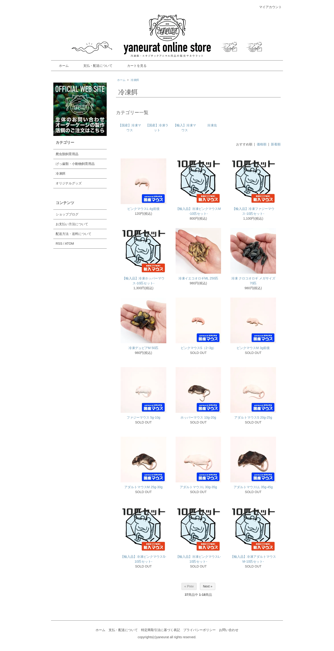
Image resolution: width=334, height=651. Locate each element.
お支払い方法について (72, 224)
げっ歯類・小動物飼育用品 (75, 164)
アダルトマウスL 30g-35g (198, 487)
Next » (207, 586)
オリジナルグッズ (69, 183)
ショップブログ (67, 214)
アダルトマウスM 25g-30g (143, 487)
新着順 (276, 144)
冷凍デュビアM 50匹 (143, 348)
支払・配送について (94, 65)
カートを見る (133, 65)
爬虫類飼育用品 (67, 154)
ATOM (69, 243)
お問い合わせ (228, 630)
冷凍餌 (135, 80)
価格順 (262, 144)
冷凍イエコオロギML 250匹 (198, 278)
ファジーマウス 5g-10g (143, 417)
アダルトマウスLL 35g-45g (253, 487)
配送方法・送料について (73, 234)
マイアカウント (268, 7)
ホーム (60, 65)
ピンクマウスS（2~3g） (198, 348)
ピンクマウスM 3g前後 (253, 348)
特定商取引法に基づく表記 (160, 630)
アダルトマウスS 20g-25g (253, 417)
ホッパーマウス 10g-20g (198, 417)
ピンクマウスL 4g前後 (143, 209)
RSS (59, 243)
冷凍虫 (212, 125)
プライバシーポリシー (199, 630)
